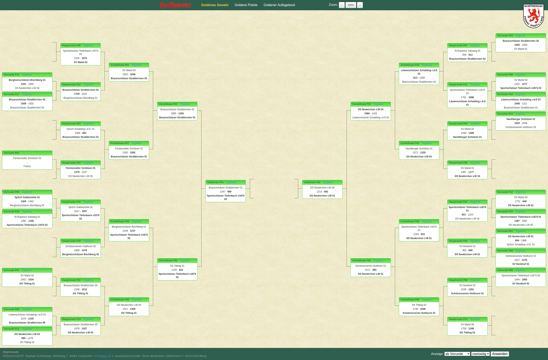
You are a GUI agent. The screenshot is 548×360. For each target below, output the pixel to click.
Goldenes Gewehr (215, 5)
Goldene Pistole (246, 5)
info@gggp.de (102, 356)
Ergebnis (27, 74)
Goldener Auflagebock (279, 5)
